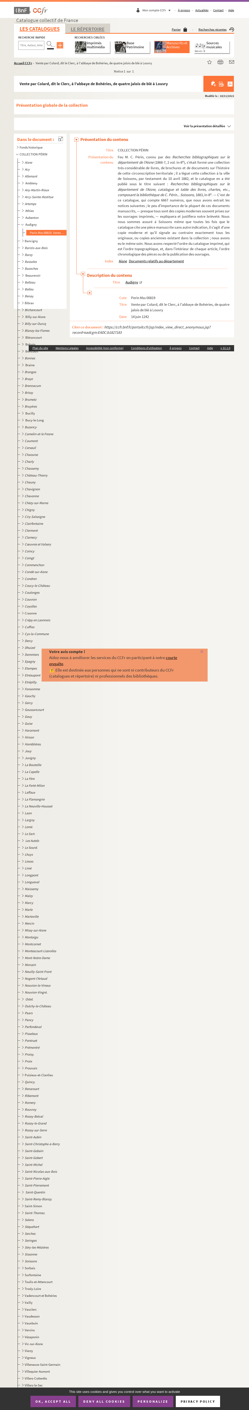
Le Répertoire (88, 29)
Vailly (28, 1302)
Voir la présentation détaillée (204, 126)
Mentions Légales (67, 348)
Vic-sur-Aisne (34, 1344)
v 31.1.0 (225, 348)
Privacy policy (198, 1401)
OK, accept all (53, 1401)
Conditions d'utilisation (146, 348)
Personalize (153, 1401)
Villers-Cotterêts (36, 1378)
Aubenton (32, 217)
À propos (184, 10)
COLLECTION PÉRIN (33, 154)
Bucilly (30, 413)
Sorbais (30, 1268)
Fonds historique (31, 147)
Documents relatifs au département (156, 261)
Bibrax (29, 303)
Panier (179, 29)
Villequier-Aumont (37, 1371)
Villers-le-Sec (34, 1385)
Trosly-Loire (33, 1289)
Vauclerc (31, 1309)
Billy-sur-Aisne (36, 317)
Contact (218, 10)
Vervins (30, 1330)
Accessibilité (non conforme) (104, 348)
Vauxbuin (31, 1323)
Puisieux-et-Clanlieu (39, 1075)
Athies (30, 211)
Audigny (31, 224)
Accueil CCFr (23, 63)
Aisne (123, 261)
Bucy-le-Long (35, 420)
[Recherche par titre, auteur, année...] (31, 45)
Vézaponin (32, 1337)
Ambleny (32, 183)
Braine (30, 365)
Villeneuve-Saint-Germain (42, 1364)
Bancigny (31, 241)
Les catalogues (40, 28)
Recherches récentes (216, 29)
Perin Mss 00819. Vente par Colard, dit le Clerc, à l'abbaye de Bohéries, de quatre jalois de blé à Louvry (48, 233)
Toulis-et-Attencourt (39, 1282)
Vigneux (30, 1358)
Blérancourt (34, 337)
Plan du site (40, 348)
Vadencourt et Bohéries (41, 1295)
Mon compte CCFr (157, 10)
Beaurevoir (33, 275)
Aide (231, 10)
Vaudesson (32, 1316)
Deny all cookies (104, 1401)
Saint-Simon (33, 1206)
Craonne (30, 613)
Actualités (202, 10)
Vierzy (29, 1351)
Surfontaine (33, 1275)
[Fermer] (196, 652)
